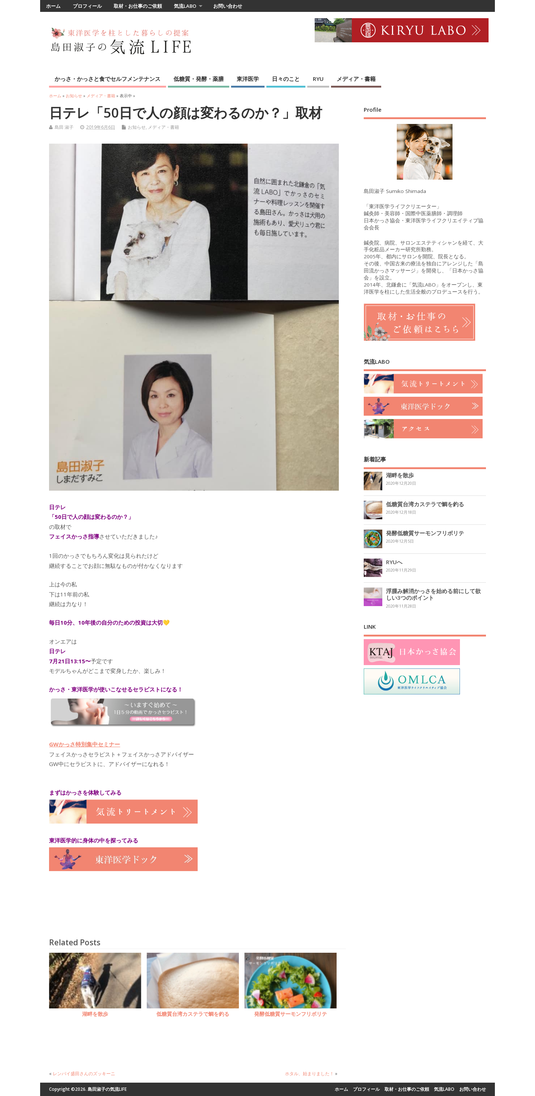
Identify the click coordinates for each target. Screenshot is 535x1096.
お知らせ (137, 127)
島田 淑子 (64, 127)
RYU (318, 78)
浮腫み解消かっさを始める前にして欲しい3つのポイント (433, 594)
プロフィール (87, 6)
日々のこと (286, 78)
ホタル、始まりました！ (309, 1073)
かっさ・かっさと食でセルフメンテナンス (107, 78)
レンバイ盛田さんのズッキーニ (84, 1073)
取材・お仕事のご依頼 (138, 6)
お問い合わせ (227, 6)
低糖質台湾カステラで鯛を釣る (192, 1014)
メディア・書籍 (356, 78)
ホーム (53, 6)
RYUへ (394, 562)
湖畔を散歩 (95, 1014)
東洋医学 (248, 78)
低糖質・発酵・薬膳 (199, 78)
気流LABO (185, 6)
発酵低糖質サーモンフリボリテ (290, 1014)
